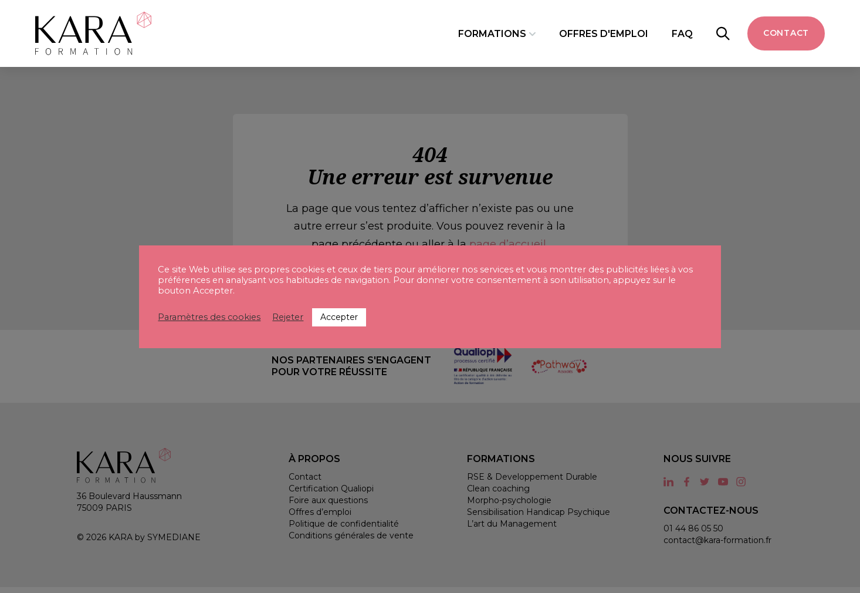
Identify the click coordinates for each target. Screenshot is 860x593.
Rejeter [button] (287, 317)
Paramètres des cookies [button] (209, 317)
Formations (492, 33)
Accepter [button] (339, 317)
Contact (786, 33)
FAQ (682, 33)
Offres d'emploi (603, 33)
